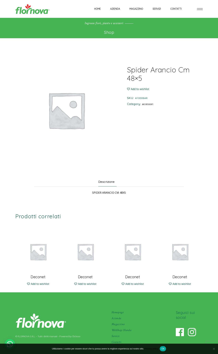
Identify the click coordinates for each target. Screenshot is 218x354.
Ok (162, 348)
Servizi (116, 336)
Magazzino (118, 324)
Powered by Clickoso (69, 336)
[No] (213, 348)
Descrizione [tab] (106, 181)
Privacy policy (151, 348)
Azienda (116, 318)
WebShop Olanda (121, 330)
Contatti (116, 342)
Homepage (117, 312)
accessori (147, 104)
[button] (138, 89)
